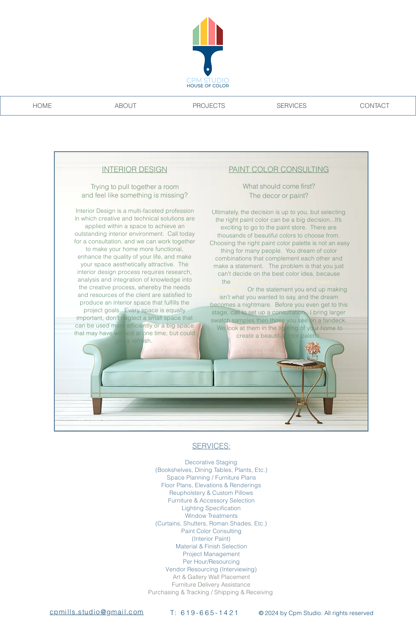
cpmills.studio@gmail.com (97, 611)
